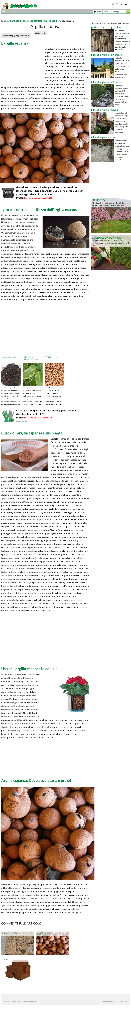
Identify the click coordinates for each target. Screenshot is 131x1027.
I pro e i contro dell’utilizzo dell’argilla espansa (40, 209)
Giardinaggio (50, 20)
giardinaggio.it (17, 20)
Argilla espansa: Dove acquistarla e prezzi (36, 780)
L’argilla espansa (14, 43)
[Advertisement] (30, 18)
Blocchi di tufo (9, 933)
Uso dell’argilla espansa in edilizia (29, 668)
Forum (97, 12)
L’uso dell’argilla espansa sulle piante (32, 433)
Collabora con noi (110, 1001)
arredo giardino (34, 20)
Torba (5, 959)
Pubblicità (123, 1001)
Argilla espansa (45, 933)
